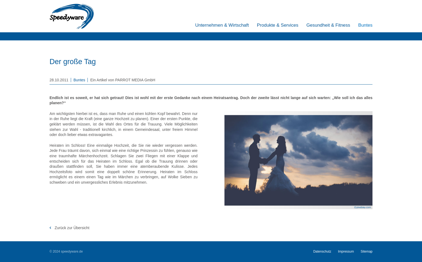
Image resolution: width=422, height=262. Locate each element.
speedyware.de (72, 251)
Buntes (79, 80)
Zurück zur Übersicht (71, 228)
